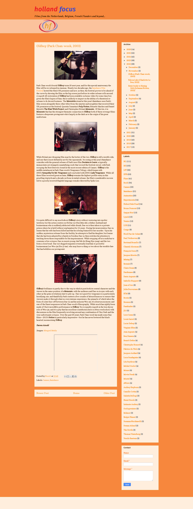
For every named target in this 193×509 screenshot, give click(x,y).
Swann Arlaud (130, 425)
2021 (129, 132)
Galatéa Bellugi (130, 396)
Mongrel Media (50, 330)
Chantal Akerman (131, 246)
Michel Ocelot (130, 366)
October (132, 95)
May (131, 113)
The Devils (128, 430)
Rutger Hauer (129, 417)
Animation (128, 195)
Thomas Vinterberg (132, 434)
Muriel (127, 379)
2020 (129, 136)
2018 (129, 143)
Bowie (126, 298)
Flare (126, 178)
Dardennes (128, 272)
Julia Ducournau (131, 289)
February (133, 124)
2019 (129, 140)
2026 (129, 49)
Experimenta (129, 200)
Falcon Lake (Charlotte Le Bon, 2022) (139, 81)
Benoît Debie (129, 340)
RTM (126, 293)
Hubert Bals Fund (131, 204)
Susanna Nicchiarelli (132, 421)
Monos (126, 370)
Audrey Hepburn (131, 387)
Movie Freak (129, 374)
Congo (126, 229)
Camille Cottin (130, 391)
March (132, 120)
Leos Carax (128, 315)
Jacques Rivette (130, 255)
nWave (126, 383)
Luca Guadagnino (131, 357)
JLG (125, 310)
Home (76, 393)
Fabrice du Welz (131, 349)
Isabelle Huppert (131, 281)
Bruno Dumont (130, 208)
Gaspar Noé (128, 212)
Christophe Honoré (132, 345)
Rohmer (127, 413)
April (131, 117)
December (133, 67)
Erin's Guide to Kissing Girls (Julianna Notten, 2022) (138, 88)
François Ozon (130, 251)
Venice (126, 221)
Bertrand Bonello (131, 242)
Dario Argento (130, 276)
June (131, 109)
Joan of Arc (128, 285)
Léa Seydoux (129, 362)
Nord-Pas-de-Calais (132, 234)
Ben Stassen (129, 336)
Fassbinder (128, 306)
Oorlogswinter (130, 408)
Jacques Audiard (131, 353)
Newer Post (42, 393)
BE (125, 166)
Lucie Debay (129, 323)
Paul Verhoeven (130, 238)
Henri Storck (129, 400)
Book (126, 183)
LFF (125, 170)
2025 (129, 53)
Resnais (127, 264)
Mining (127, 259)
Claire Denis (129, 268)
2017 (129, 147)
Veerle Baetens (130, 438)
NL (125, 161)
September (134, 98)
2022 (129, 64)
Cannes (46, 380)
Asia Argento (129, 332)
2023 (129, 60)
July (131, 106)
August (132, 102)
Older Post (109, 393)
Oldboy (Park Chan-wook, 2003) (139, 75)
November (133, 71)
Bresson (127, 302)
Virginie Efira (129, 328)
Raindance (54, 380)
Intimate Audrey (131, 404)
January (132, 128)
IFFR (125, 174)
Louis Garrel (129, 319)
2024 (129, 57)
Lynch (126, 217)
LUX (125, 225)
